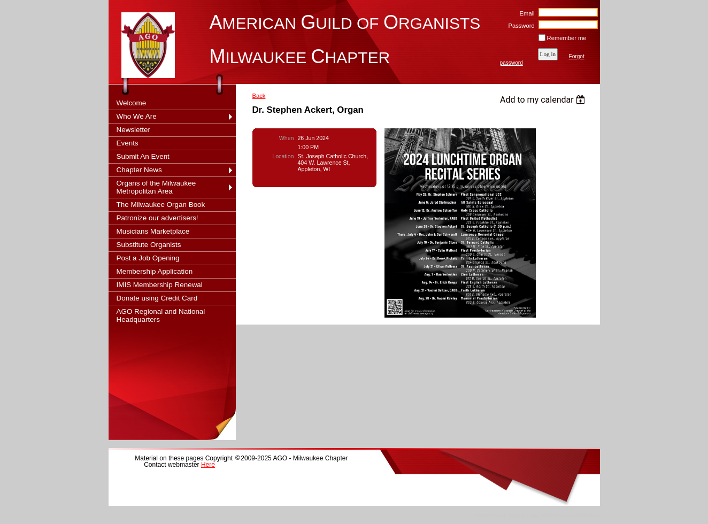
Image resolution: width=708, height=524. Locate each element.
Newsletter (133, 130)
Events (127, 143)
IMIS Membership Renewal (160, 285)
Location (283, 156)
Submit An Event (143, 156)
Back (259, 96)
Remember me (567, 38)
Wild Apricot (524, 515)
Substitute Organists (149, 245)
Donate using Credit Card (157, 298)
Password (519, 25)
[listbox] (544, 99)
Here (208, 464)
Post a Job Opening (148, 258)
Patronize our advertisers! (157, 218)
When (286, 138)
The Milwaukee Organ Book (161, 205)
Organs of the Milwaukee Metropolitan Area (156, 187)
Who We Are (137, 116)
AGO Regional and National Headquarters (161, 315)
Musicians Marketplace (153, 231)
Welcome (132, 103)
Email (524, 13)
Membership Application (155, 271)
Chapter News (139, 170)
